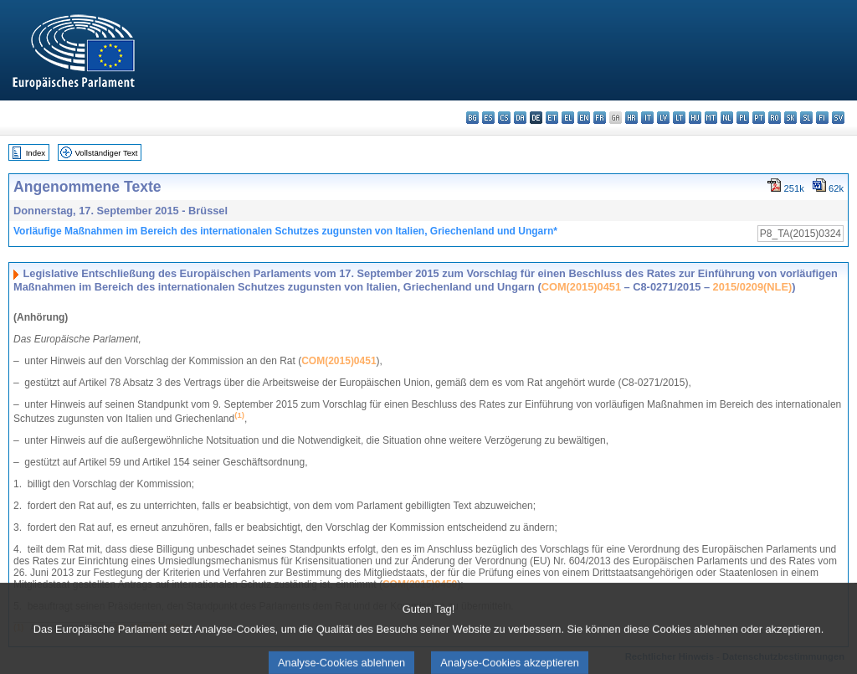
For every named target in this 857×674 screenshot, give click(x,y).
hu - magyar (695, 117)
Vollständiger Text (106, 152)
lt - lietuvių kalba (679, 117)
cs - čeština (504, 117)
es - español (488, 117)
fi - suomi (822, 117)
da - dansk (520, 117)
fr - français (599, 117)
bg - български (472, 117)
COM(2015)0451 (581, 286)
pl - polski (742, 117)
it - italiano (647, 117)
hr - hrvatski (631, 117)
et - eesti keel (552, 117)
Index (35, 152)
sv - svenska (838, 117)
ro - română (774, 117)
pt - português (758, 117)
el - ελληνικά (568, 117)
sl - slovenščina (806, 117)
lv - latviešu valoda (663, 117)
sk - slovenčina (790, 117)
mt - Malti (711, 117)
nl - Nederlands (727, 117)
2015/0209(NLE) (753, 286)
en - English (583, 117)
